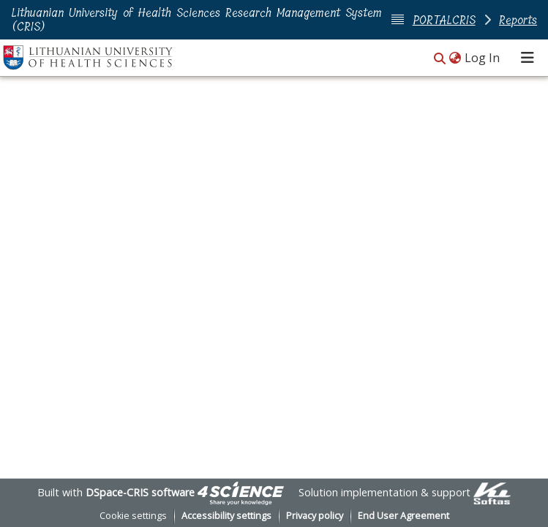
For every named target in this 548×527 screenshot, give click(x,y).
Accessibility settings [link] (226, 515)
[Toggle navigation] (527, 57)
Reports (518, 20)
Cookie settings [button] (133, 515)
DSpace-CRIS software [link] (140, 492)
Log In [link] (483, 58)
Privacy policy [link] (314, 515)
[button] (439, 59)
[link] (241, 492)
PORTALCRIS (444, 20)
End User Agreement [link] (403, 515)
